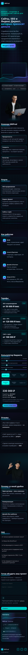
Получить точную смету (10, 405)
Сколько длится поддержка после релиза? (12, 550)
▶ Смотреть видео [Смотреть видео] (7, 75)
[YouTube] (21, 649)
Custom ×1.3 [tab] (22, 382)
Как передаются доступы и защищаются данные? (10, 561)
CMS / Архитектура (6, 379)
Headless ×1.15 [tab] (14, 383)
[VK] (18, 649)
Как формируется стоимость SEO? (13, 545)
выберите (22, 600)
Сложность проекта (6, 372)
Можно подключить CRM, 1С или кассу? (12, 556)
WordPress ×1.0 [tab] (5, 383)
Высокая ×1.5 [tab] (22, 375)
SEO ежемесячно (14, 358)
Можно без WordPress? (10, 541)
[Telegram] (25, 649)
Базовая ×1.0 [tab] (6, 375)
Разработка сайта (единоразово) (14, 363)
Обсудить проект (8, 45)
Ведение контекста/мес (14, 367)
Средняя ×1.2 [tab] (14, 375)
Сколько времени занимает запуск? (13, 537)
